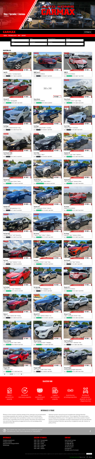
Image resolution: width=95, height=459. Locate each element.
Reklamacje (6, 445)
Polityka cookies (7, 442)
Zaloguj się (88, 32)
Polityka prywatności (8, 440)
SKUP (19, 35)
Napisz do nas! (77, 457)
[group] (47, 14)
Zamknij (89, 453)
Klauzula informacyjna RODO (11, 443)
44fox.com (89, 457)
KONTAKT (24, 35)
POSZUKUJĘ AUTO (12, 35)
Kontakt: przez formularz (72, 450)
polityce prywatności (81, 453)
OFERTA (5, 35)
